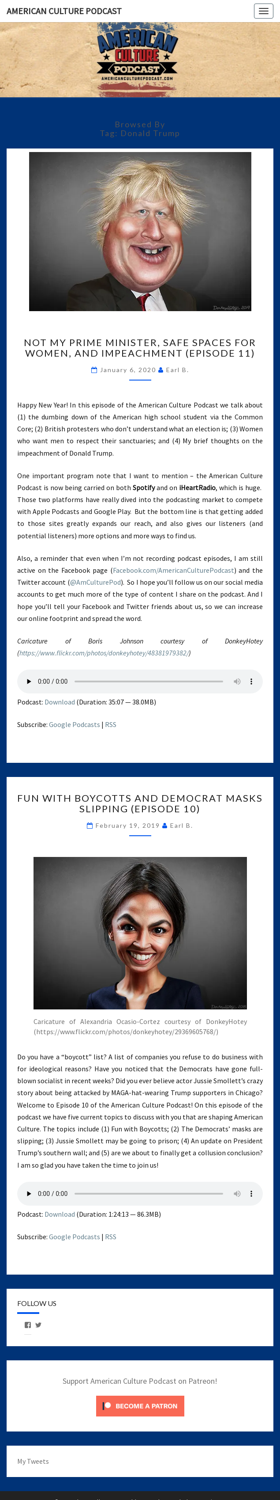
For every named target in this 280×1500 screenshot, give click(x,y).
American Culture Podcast (64, 10)
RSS (110, 724)
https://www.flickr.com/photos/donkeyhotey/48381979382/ (104, 652)
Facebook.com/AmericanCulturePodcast (173, 570)
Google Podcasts (74, 724)
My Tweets (33, 1461)
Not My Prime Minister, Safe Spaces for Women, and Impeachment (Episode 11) (140, 347)
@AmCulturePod (95, 582)
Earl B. (177, 369)
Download (60, 701)
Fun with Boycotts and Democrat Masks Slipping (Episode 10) (140, 803)
